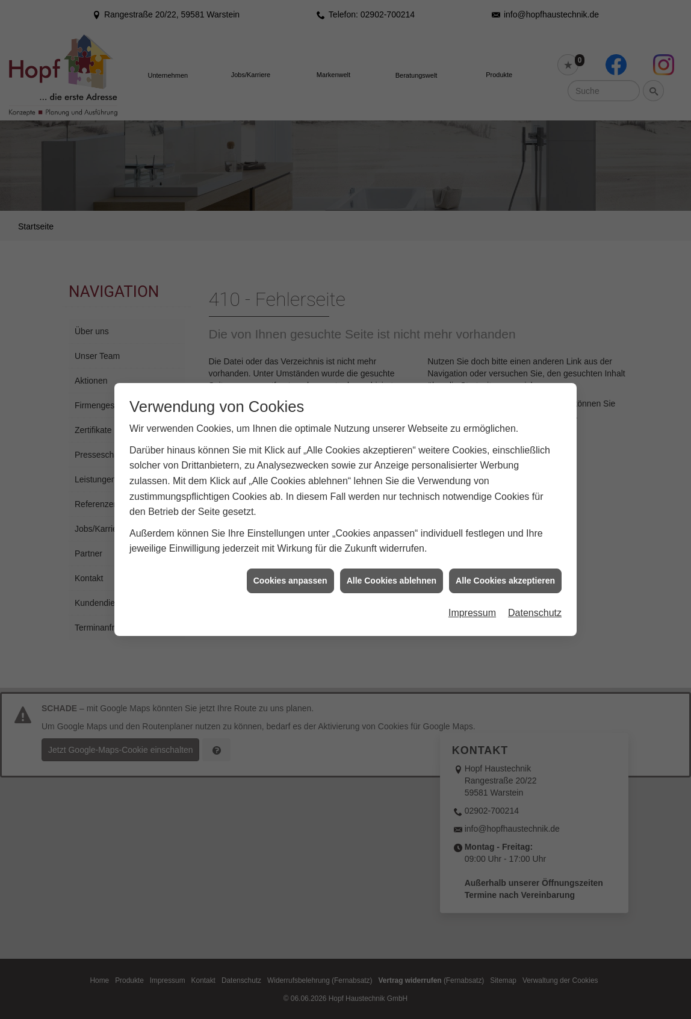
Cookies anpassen (290, 456)
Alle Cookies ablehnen (391, 456)
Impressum (472, 489)
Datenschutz (535, 489)
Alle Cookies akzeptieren (505, 456)
